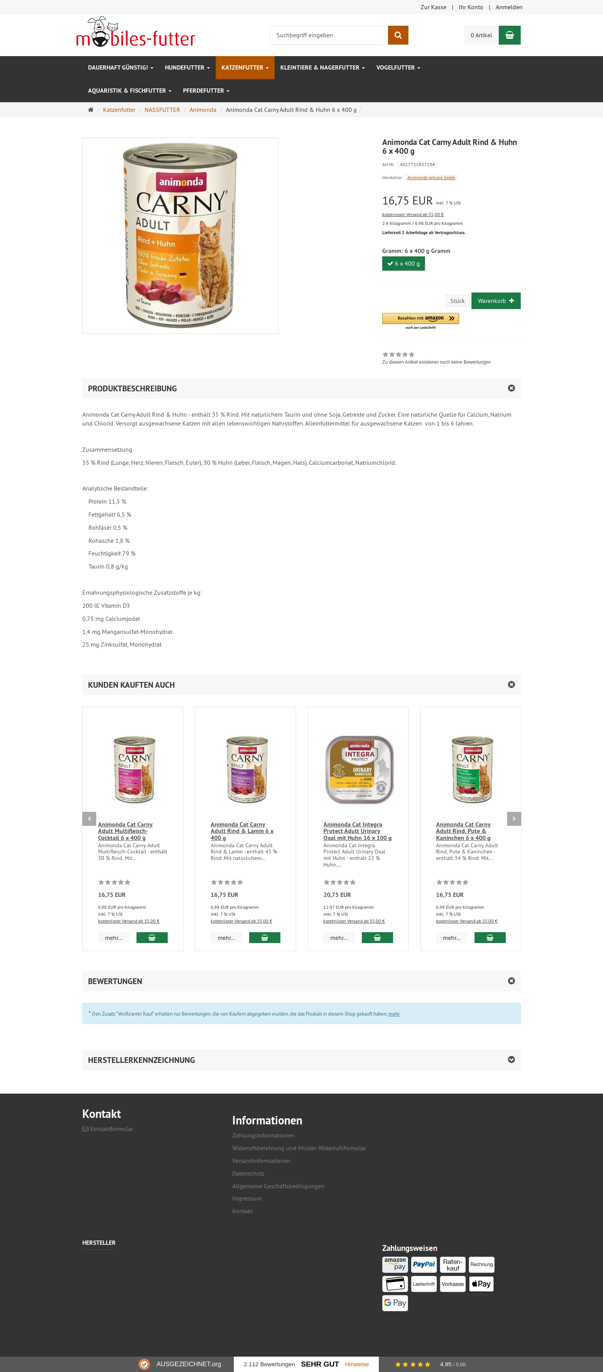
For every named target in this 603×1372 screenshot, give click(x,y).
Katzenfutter (245, 67)
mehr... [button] (113, 937)
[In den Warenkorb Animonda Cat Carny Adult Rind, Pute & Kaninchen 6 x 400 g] (490, 937)
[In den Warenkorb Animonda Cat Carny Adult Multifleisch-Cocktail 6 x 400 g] (152, 937)
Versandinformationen (261, 1160)
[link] (436, 359)
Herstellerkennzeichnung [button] (141, 1060)
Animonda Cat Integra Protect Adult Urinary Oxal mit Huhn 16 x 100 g (357, 831)
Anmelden (509, 7)
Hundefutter (187, 67)
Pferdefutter (206, 90)
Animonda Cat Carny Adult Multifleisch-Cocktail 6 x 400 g (125, 831)
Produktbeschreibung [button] (132, 388)
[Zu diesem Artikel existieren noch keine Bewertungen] (114, 883)
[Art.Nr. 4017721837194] (451, 164)
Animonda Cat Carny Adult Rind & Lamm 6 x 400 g (242, 831)
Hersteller (99, 1243)
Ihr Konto (471, 7)
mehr (394, 1014)
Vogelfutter (398, 67)
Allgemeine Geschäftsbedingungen (278, 1186)
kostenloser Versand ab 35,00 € (413, 214)
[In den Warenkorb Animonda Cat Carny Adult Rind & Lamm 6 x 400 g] (264, 937)
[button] (420, 321)
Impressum (247, 1198)
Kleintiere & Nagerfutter (322, 67)
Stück (457, 300)
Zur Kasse (433, 7)
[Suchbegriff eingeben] (329, 35)
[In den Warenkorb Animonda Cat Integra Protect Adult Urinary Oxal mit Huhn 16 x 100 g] (377, 937)
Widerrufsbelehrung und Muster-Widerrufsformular (299, 1148)
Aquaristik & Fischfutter (130, 90)
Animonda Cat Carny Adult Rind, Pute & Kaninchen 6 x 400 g (463, 831)
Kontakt (242, 1211)
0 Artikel (481, 35)
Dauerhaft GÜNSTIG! (120, 67)
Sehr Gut (320, 1364)
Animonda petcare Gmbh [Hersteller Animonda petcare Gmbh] (431, 177)
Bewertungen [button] (115, 981)
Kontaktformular (107, 1129)
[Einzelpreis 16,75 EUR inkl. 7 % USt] (451, 200)
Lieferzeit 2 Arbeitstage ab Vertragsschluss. (424, 232)
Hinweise (357, 1364)
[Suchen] (398, 35)
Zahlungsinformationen (263, 1135)
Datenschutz (248, 1173)
